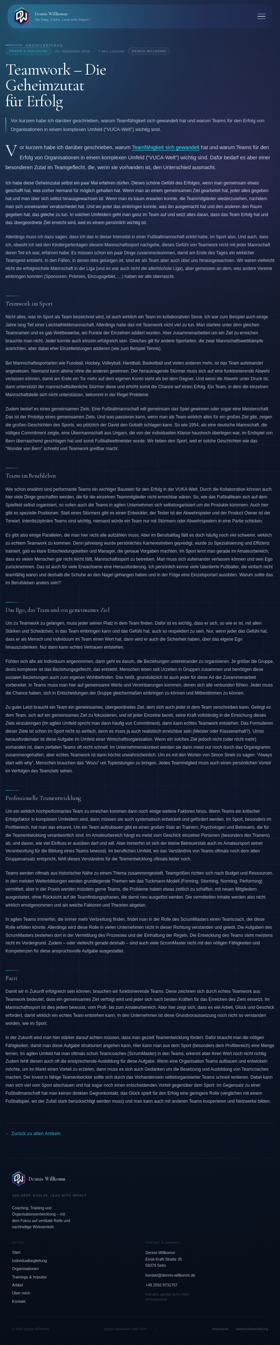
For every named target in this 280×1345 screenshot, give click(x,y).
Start (16, 1252)
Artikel (17, 1285)
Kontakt (19, 1301)
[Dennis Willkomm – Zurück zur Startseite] (51, 16)
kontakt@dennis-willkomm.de (170, 1275)
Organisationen (25, 1268)
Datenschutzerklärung (252, 1329)
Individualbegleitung (29, 1260)
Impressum (220, 1329)
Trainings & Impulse (29, 1277)
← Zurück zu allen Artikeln (33, 1133)
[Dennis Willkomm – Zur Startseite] (140, 1178)
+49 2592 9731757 (161, 1285)
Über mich (21, 1293)
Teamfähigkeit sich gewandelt (165, 147)
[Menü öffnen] (261, 16)
